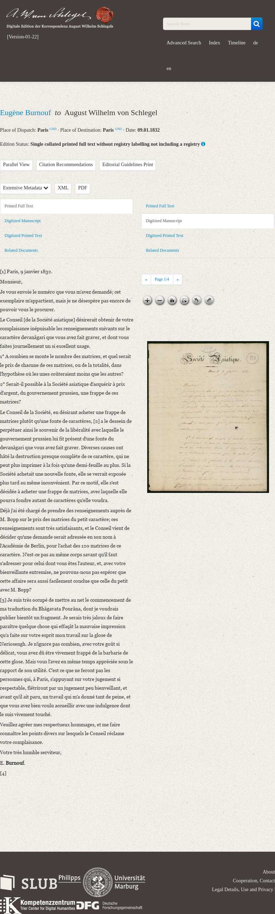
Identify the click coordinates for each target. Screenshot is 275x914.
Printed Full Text (19, 206)
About (269, 872)
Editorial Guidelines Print (127, 164)
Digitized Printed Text (23, 235)
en (169, 68)
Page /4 (162, 279)
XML (63, 187)
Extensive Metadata (25, 187)
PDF (82, 187)
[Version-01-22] (22, 37)
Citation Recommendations (66, 164)
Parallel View (16, 164)
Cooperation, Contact (254, 880)
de (255, 42)
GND (53, 129)
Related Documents (21, 250)
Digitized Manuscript (22, 220)
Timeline (236, 42)
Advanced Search (184, 42)
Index (214, 42)
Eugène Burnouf (26, 112)
